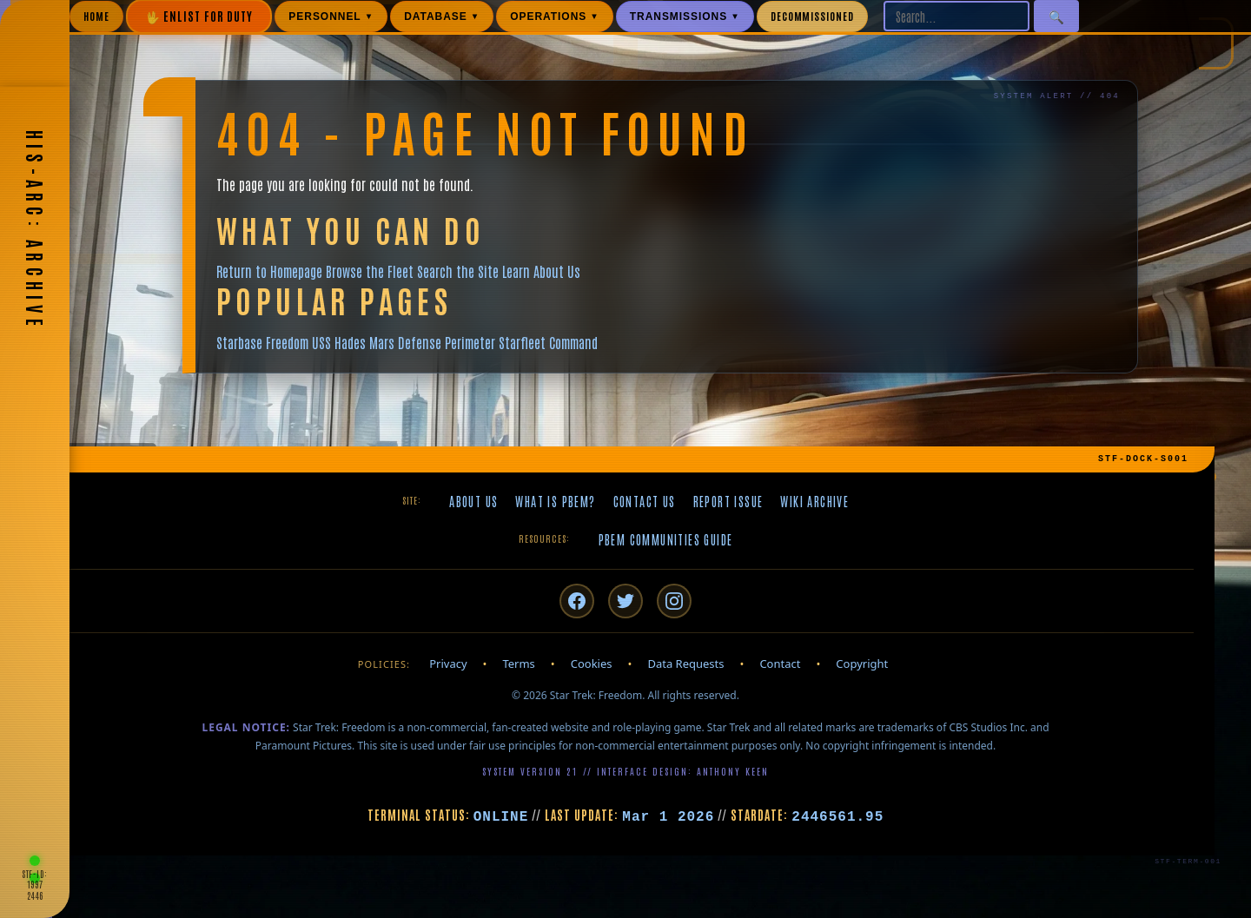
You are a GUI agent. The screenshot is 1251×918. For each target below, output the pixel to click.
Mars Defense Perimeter (432, 342)
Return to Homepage (269, 271)
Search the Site (458, 271)
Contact (779, 663)
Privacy (448, 663)
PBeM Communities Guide (666, 539)
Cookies (591, 663)
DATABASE (442, 16)
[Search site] (956, 16)
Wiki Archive (814, 501)
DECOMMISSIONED (812, 16)
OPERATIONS (554, 16)
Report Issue (728, 501)
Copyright (862, 663)
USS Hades (339, 342)
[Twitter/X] (625, 601)
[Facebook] (576, 601)
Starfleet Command (548, 342)
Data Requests (685, 663)
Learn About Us (541, 271)
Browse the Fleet (370, 271)
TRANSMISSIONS (685, 16)
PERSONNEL (331, 16)
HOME (96, 16)
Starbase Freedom (262, 342)
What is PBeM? (555, 501)
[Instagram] (674, 601)
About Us (473, 501)
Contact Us (644, 501)
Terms (518, 663)
